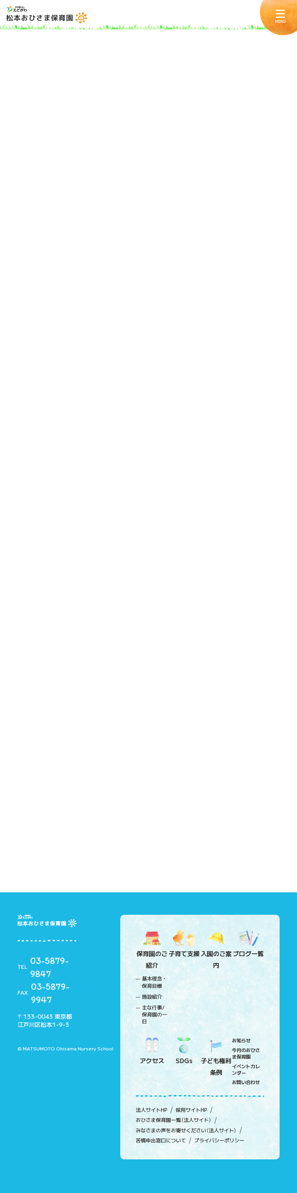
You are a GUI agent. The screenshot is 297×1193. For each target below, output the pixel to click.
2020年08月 (48, 519)
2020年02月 (48, 660)
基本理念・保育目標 (154, 982)
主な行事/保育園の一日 (154, 1014)
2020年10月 (48, 471)
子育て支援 (184, 944)
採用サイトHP (191, 1109)
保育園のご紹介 (152, 950)
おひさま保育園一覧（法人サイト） (174, 1119)
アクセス (152, 1051)
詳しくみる (149, 318)
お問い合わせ (246, 1082)
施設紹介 (152, 996)
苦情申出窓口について (161, 1140)
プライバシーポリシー (219, 1140)
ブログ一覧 (248, 944)
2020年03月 (48, 636)
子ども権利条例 (216, 1057)
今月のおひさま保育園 (246, 1053)
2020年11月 (48, 448)
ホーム (25, 188)
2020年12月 (48, 424)
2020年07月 (48, 542)
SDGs (184, 1051)
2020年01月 (48, 684)
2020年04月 (48, 613)
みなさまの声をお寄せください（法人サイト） (186, 1130)
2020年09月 (48, 495)
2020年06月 (48, 566)
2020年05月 (48, 589)
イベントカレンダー (246, 1069)
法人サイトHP (151, 1109)
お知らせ (241, 1040)
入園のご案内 (216, 950)
